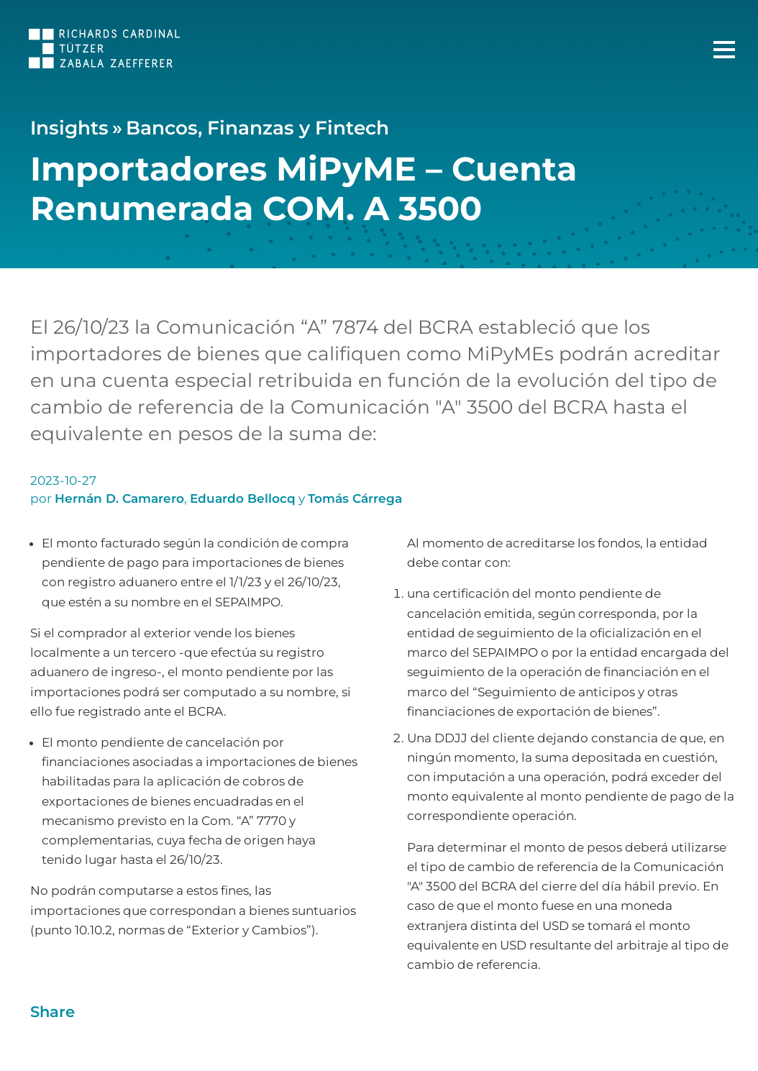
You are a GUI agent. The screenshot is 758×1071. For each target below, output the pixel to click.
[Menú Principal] (724, 49)
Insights (69, 128)
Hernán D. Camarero (119, 498)
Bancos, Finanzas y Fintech (257, 128)
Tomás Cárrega (355, 498)
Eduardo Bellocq (243, 498)
